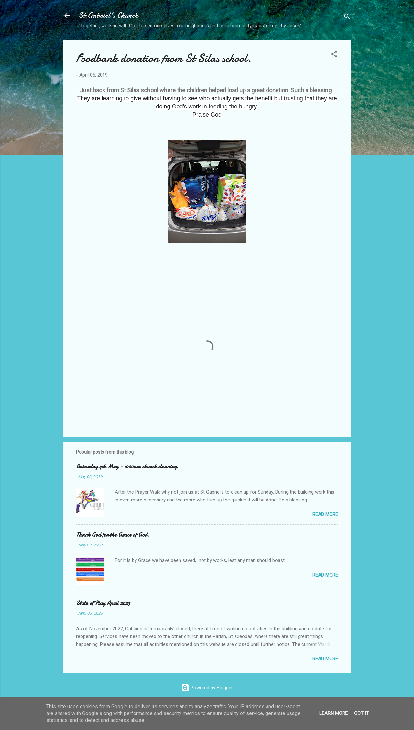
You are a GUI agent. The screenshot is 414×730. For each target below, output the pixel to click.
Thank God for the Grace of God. (113, 535)
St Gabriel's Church (108, 15)
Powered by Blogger (207, 688)
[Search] (347, 18)
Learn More (333, 713)
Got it (361, 713)
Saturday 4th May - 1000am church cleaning (126, 467)
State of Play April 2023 (103, 603)
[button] (334, 55)
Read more (325, 514)
